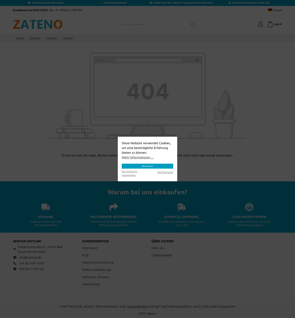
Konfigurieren (165, 172)
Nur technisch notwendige (129, 173)
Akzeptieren (147, 166)
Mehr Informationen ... (137, 157)
